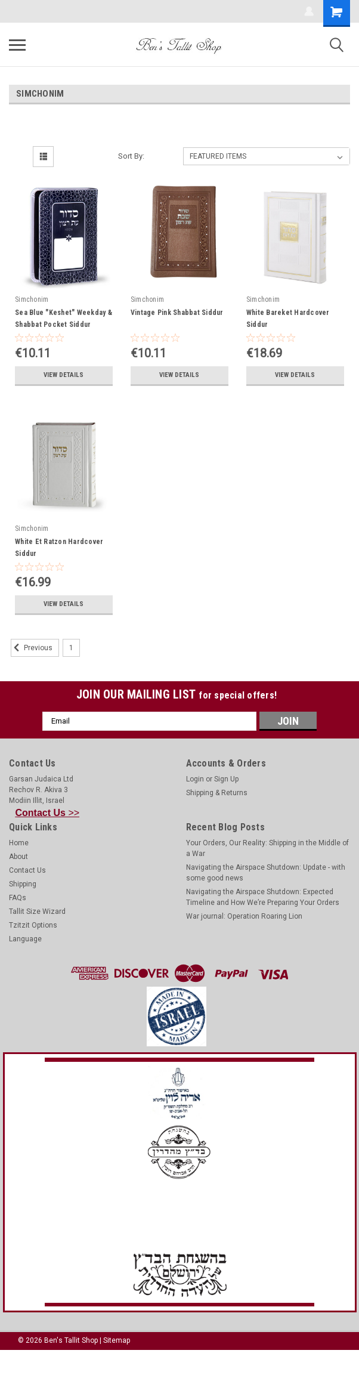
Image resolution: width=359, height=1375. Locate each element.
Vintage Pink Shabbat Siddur (177, 312)
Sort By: (131, 156)
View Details (63, 375)
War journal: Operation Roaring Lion (244, 916)
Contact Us (27, 870)
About (18, 856)
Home (19, 843)
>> (48, 813)
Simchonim (31, 299)
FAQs (17, 898)
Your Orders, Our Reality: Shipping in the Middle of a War (267, 848)
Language (25, 939)
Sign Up (226, 779)
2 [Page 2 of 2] (92, 648)
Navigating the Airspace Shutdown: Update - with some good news (265, 872)
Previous (31, 648)
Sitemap (116, 1340)
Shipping (22, 884)
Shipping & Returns (216, 793)
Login (195, 779)
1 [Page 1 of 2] (71, 648)
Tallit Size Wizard (37, 911)
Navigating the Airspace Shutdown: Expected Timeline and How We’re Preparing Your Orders (262, 897)
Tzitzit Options (33, 925)
